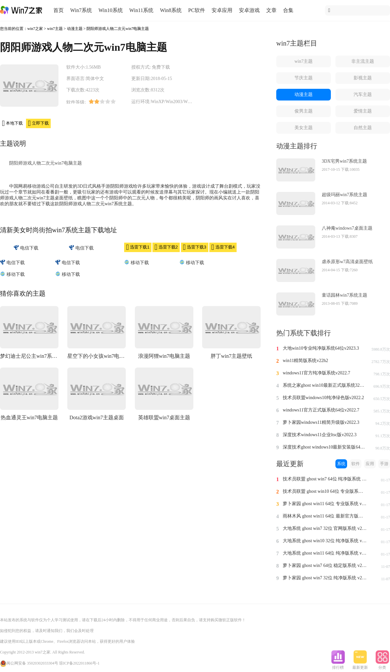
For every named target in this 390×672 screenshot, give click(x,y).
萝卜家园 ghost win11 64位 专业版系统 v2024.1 (325, 503)
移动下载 (136, 262)
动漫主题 (75, 28)
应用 (370, 463)
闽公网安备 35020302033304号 (29, 663)
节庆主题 (303, 77)
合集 (288, 10)
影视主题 (363, 77)
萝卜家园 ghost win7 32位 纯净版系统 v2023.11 (325, 577)
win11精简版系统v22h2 (305, 360)
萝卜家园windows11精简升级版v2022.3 (321, 422)
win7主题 (55, 28)
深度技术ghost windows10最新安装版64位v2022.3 (325, 447)
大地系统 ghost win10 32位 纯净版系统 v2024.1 (325, 540)
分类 (382, 665)
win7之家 (35, 28)
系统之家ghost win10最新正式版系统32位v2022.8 (325, 385)
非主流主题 (362, 61)
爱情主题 (363, 111)
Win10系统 (110, 10)
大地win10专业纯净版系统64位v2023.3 (321, 348)
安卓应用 (222, 10)
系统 (341, 463)
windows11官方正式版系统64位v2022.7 (321, 410)
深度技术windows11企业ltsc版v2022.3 (320, 434)
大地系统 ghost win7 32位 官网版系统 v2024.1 (325, 528)
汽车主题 (363, 94)
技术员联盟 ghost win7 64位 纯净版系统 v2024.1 (325, 479)
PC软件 (196, 10)
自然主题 (363, 127)
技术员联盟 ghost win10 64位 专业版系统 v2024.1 (325, 491)
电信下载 (26, 247)
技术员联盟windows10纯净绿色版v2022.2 (323, 397)
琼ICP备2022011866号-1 (79, 663)
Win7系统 (81, 10)
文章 (271, 10)
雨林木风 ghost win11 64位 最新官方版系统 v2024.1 (325, 516)
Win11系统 (141, 10)
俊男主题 (303, 111)
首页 (58, 10)
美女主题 (303, 127)
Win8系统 (171, 10)
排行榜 (338, 665)
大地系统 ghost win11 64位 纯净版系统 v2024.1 (325, 553)
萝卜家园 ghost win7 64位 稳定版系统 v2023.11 (325, 565)
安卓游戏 (249, 10)
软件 (355, 463)
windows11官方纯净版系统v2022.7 (316, 372)
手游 (384, 463)
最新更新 (360, 665)
